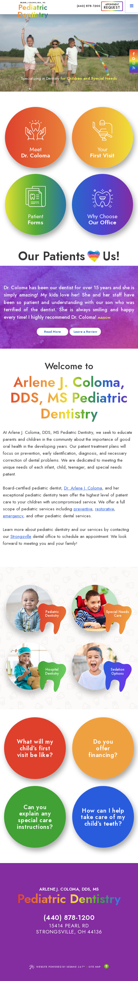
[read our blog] (133, 68)
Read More (52, 331)
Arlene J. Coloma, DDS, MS (33, 9)
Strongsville (20, 536)
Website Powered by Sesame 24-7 (57, 967)
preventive (83, 509)
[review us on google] (133, 59)
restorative (104, 509)
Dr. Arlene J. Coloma (83, 488)
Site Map (95, 967)
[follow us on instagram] (133, 63)
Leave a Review (85, 331)
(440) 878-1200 (88, 6)
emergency (13, 516)
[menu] (131, 6)
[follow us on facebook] (133, 54)
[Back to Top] (106, 966)
